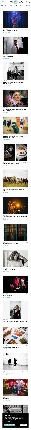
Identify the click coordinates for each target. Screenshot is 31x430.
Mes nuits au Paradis (7, 295)
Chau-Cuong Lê (6, 271)
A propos (27, 6)
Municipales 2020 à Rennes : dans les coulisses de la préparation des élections (15, 137)
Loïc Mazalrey (5, 192)
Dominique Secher (6, 297)
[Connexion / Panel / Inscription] (29, 2)
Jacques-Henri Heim (7, 85)
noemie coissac (6, 58)
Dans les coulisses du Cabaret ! (10, 30)
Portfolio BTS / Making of (9, 269)
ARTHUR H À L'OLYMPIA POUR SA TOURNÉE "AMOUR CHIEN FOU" (15, 217)
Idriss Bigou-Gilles (6, 32)
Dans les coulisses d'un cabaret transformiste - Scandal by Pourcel (14, 110)
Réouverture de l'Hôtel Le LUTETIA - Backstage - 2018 (15, 321)
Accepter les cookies (10, 424)
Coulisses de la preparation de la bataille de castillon (13, 190)
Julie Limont (5, 112)
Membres (3, 6)
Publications (18, 6)
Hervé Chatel (5, 219)
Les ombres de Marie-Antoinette (10, 244)
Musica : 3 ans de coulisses (9, 373)
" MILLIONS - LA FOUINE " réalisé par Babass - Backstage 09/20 (13, 83)
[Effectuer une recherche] (26, 2)
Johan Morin (5, 245)
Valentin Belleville (6, 139)
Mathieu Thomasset (7, 349)
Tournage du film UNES (8, 56)
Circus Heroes (6, 399)
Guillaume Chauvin (6, 165)
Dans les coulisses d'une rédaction (11, 347)
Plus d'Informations (8, 421)
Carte (10, 6)
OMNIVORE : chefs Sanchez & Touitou (11, 164)
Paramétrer (23, 424)
